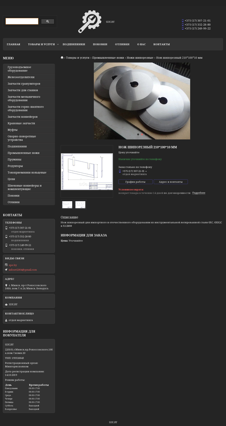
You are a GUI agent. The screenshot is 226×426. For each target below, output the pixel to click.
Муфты (13, 130)
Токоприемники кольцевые (27, 172)
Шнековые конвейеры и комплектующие (25, 187)
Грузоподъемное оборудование (19, 68)
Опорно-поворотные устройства (22, 138)
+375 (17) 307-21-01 (198, 20)
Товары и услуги (41, 44)
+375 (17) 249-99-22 (198, 28)
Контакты (161, 44)
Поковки (100, 44)
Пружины (14, 159)
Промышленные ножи (108, 57)
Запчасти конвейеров (23, 116)
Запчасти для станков (23, 90)
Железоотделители (21, 77)
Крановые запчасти (21, 123)
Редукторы (15, 166)
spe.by (13, 265)
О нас (141, 44)
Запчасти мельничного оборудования (24, 98)
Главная (13, 44)
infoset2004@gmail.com (23, 269)
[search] (22, 21)
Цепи (11, 179)
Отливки (122, 44)
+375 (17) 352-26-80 (198, 24)
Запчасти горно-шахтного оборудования (26, 108)
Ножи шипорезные (140, 57)
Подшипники (74, 44)
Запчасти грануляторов (24, 83)
